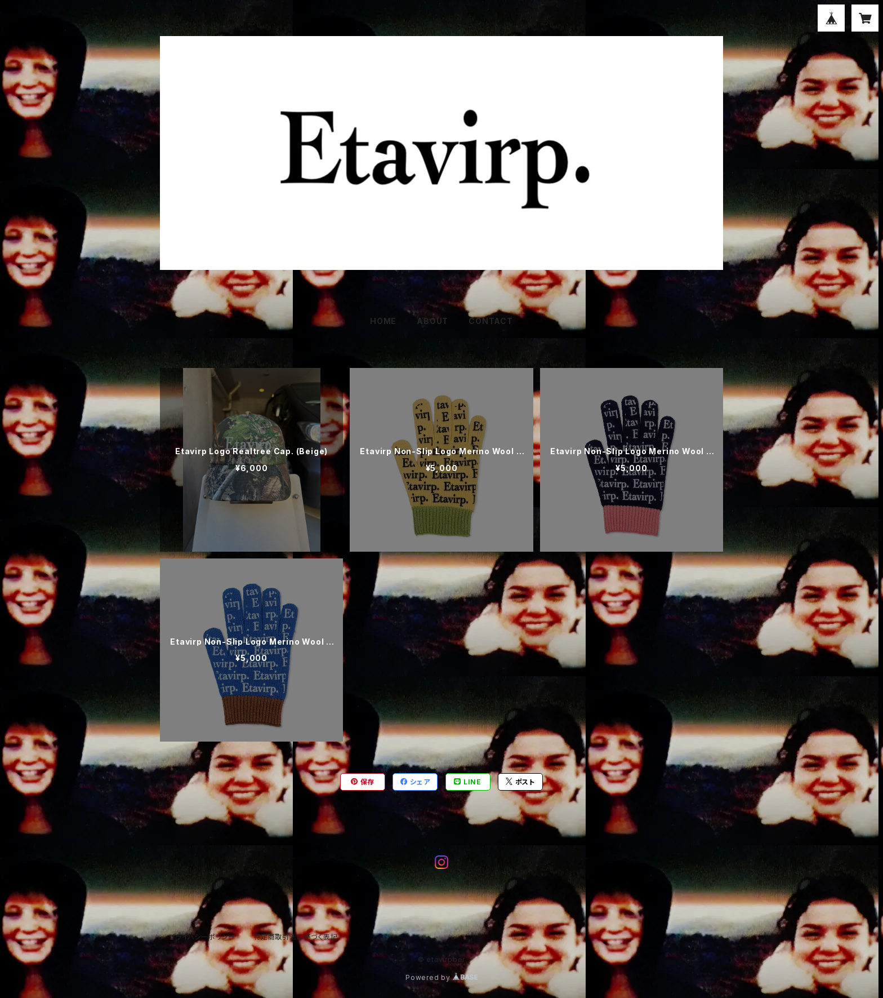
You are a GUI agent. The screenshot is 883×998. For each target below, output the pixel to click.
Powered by (441, 977)
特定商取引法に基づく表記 (295, 937)
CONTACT (491, 321)
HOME (383, 321)
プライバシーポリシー (202, 937)
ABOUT (432, 321)
